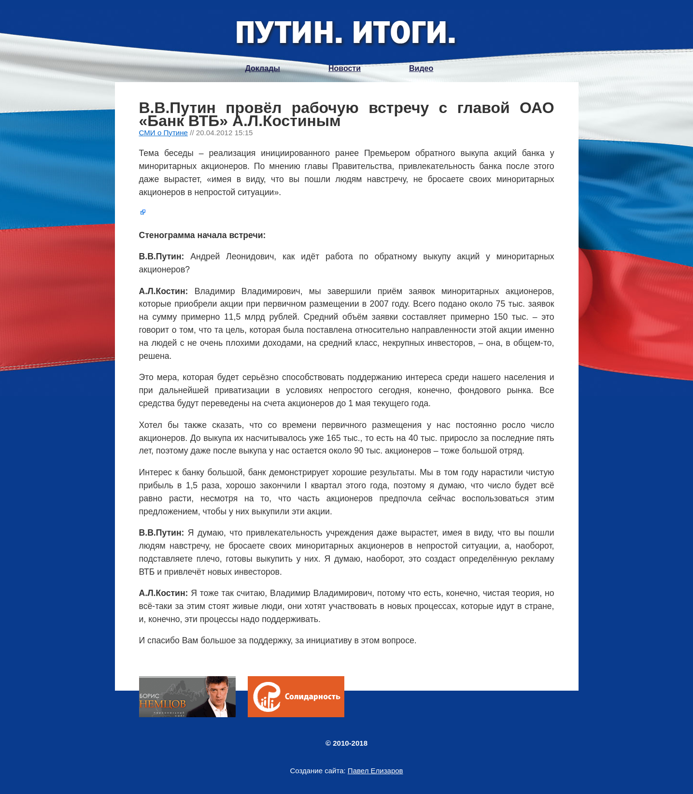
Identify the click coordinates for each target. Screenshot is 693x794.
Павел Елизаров (375, 770)
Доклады (262, 68)
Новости (344, 68)
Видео (421, 68)
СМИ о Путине (163, 132)
